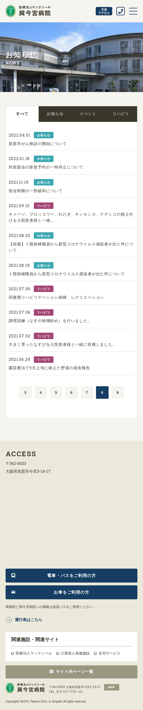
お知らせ (55, 114)
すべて (22, 114)
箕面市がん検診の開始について (38, 143)
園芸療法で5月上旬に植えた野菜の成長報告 (49, 368)
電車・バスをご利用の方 (71, 575)
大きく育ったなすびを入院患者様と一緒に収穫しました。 (63, 344)
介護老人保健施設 (75, 653)
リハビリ (120, 114)
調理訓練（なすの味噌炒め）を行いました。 (50, 320)
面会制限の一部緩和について (36, 191)
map (111, 687)
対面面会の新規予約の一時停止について (46, 167)
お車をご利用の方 (71, 592)
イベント (87, 114)
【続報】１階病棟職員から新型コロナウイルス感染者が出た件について (71, 247)
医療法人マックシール (34, 653)
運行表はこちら (28, 619)
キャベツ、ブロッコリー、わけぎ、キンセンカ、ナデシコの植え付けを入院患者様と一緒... (71, 217)
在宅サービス (109, 653)
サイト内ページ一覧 (74, 671)
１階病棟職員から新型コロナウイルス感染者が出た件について (67, 274)
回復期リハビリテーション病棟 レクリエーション (56, 297)
